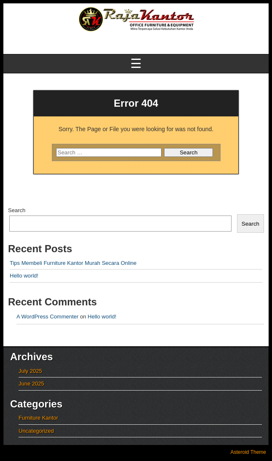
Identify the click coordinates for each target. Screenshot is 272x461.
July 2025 (30, 371)
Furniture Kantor (38, 418)
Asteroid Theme (249, 452)
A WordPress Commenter (47, 316)
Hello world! (24, 275)
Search (16, 210)
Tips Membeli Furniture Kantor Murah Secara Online (73, 263)
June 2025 (31, 383)
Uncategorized (36, 431)
